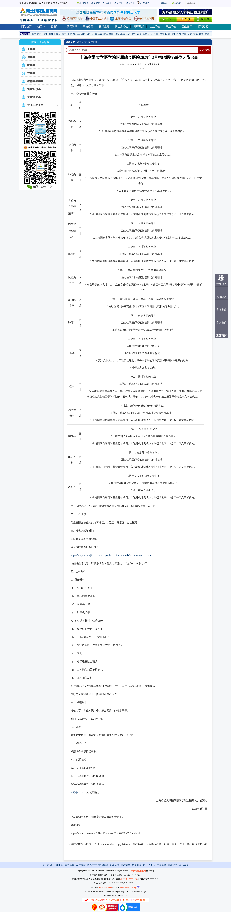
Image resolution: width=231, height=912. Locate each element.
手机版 (164, 3)
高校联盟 (172, 865)
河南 (178, 34)
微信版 (178, 3)
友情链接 (103, 865)
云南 (139, 34)
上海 (83, 34)
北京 (34, 34)
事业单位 (171, 26)
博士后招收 (121, 26)
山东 (89, 34)
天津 (39, 34)
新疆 (207, 34)
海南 (162, 34)
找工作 (41, 26)
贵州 (134, 34)
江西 (111, 34)
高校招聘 (88, 26)
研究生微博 (160, 865)
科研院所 (139, 26)
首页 (79, 42)
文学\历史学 (34, 97)
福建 (117, 34)
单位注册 (118, 3)
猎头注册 (130, 3)
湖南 (167, 34)
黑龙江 (76, 34)
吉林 (70, 34)
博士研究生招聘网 (138, 871)
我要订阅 (143, 3)
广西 (156, 34)
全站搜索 (204, 49)
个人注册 (107, 3)
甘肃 (190, 34)
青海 (201, 34)
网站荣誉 (125, 865)
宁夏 (195, 34)
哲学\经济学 (34, 89)
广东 (150, 34)
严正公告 (148, 865)
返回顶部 (221, 335)
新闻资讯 (72, 26)
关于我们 (47, 865)
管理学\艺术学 (35, 105)
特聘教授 (203, 26)
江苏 (100, 34)
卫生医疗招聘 (90, 42)
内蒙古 (57, 34)
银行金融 (104, 26)
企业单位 (155, 26)
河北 (45, 34)
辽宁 (64, 34)
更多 (142, 68)
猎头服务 (136, 865)
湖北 (173, 34)
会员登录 (95, 3)
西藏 (145, 34)
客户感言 (81, 865)
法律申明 (58, 865)
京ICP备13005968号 (128, 879)
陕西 (184, 34)
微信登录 (83, 3)
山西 (50, 34)
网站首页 (26, 26)
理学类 (31, 57)
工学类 (31, 49)
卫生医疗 (187, 26)
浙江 (105, 34)
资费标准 (69, 865)
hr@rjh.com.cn (78, 792)
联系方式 (92, 865)
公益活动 (114, 865)
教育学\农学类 (35, 81)
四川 (128, 34)
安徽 (94, 34)
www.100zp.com (105, 887)
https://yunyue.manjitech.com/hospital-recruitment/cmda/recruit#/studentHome (111, 555)
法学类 (31, 73)
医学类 (31, 65)
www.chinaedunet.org (128, 887)
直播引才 (56, 26)
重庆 (122, 34)
